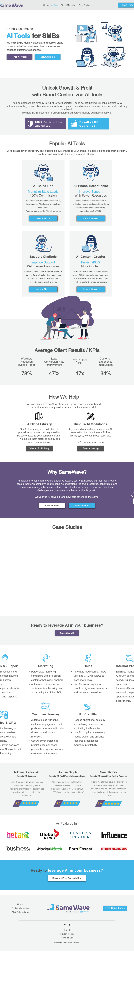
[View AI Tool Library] (39, 448)
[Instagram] (64, 924)
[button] (115, 908)
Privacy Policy (67, 933)
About (67, 930)
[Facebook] (69, 924)
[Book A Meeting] (90, 448)
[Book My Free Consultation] (67, 878)
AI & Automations (20, 912)
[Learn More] (43, 218)
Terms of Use (67, 937)
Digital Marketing (20, 908)
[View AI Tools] (47, 57)
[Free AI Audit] (19, 57)
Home (20, 904)
